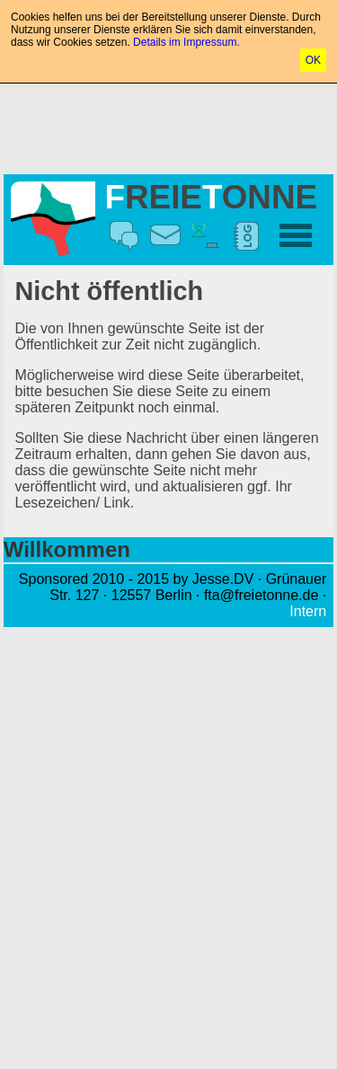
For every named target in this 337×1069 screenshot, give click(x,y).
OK (313, 60)
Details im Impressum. (186, 42)
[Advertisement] (169, 125)
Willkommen (67, 549)
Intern (307, 611)
